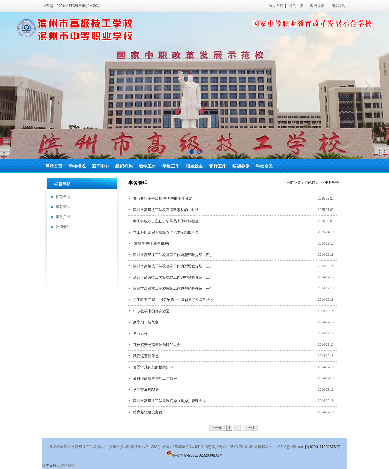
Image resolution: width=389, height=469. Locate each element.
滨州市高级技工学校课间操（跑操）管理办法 (169, 401)
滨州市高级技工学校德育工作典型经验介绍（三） (173, 266)
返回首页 (317, 6)
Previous (21, 85)
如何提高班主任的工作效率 (155, 378)
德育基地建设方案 (147, 412)
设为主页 (296, 6)
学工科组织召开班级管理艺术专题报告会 (166, 232)
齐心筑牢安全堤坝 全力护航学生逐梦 (162, 199)
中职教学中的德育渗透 (151, 311)
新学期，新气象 (146, 322)
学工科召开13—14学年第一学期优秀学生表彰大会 (173, 300)
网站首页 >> (315, 182)
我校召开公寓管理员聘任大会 (157, 345)
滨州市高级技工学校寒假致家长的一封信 (166, 210)
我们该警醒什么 (146, 356)
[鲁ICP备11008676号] (322, 447)
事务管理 (63, 207)
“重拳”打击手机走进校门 (152, 243)
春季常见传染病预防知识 (153, 367)
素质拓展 (63, 217)
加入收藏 (275, 6)
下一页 (250, 428)
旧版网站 (337, 6)
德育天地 (63, 197)
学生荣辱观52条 (146, 390)
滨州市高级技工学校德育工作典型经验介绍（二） (173, 277)
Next (367, 85)
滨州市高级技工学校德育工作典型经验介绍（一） (173, 288)
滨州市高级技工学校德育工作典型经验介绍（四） (173, 255)
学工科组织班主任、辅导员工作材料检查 (166, 221)
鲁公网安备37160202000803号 (194, 455)
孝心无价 (140, 333)
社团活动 (63, 227)
